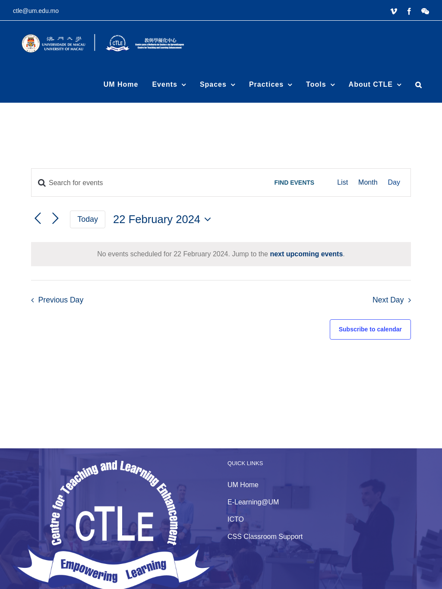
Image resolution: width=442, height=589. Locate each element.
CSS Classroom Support (265, 536)
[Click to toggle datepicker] (164, 219)
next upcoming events (306, 254)
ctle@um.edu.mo (36, 10)
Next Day (388, 300)
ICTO (235, 519)
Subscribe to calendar (370, 329)
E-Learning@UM (253, 502)
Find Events (295, 182)
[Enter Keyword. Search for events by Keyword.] (147, 183)
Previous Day (61, 300)
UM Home (243, 484)
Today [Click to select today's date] (87, 219)
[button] (418, 84)
